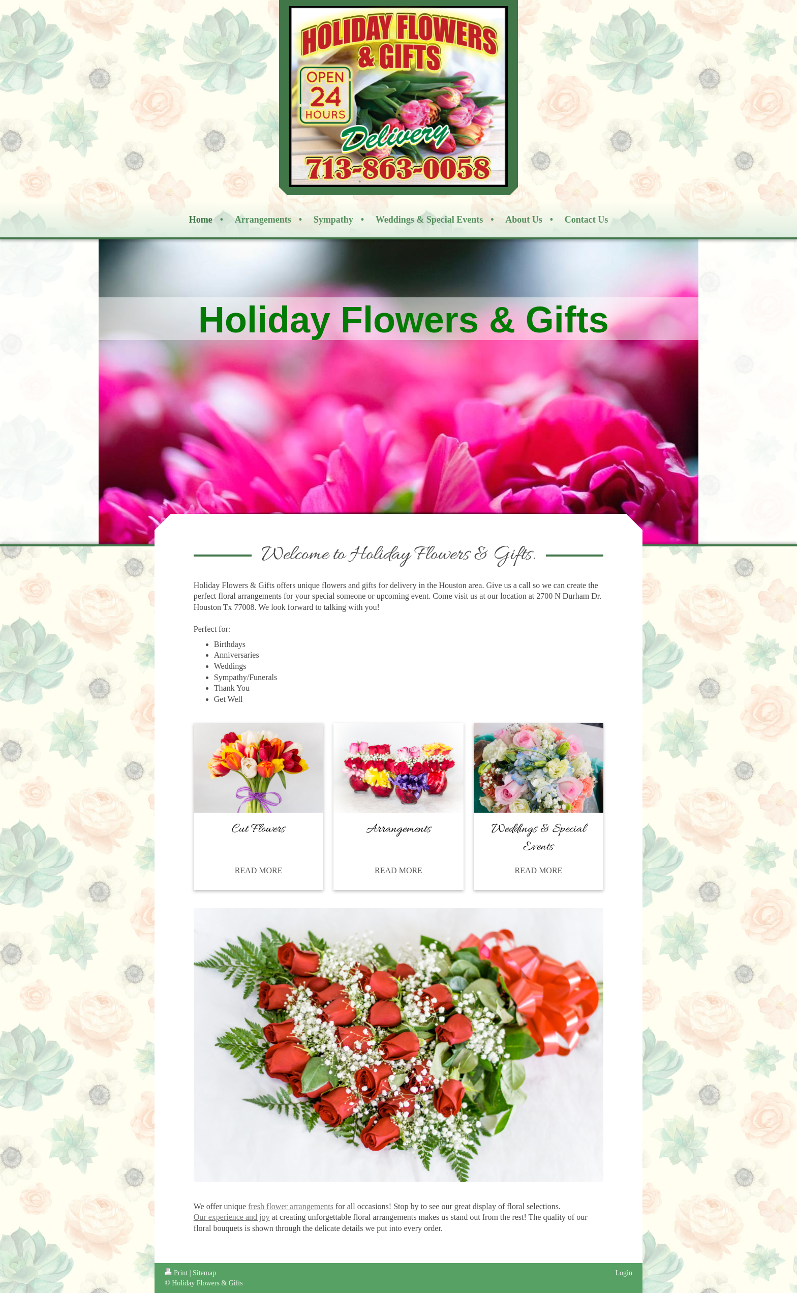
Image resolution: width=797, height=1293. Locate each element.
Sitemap (204, 1273)
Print (176, 1273)
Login (624, 1273)
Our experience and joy (232, 1217)
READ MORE (259, 870)
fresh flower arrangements (290, 1206)
